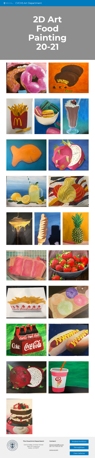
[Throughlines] (79, 447)
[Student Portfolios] (79, 441)
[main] (47, 33)
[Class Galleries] (79, 453)
